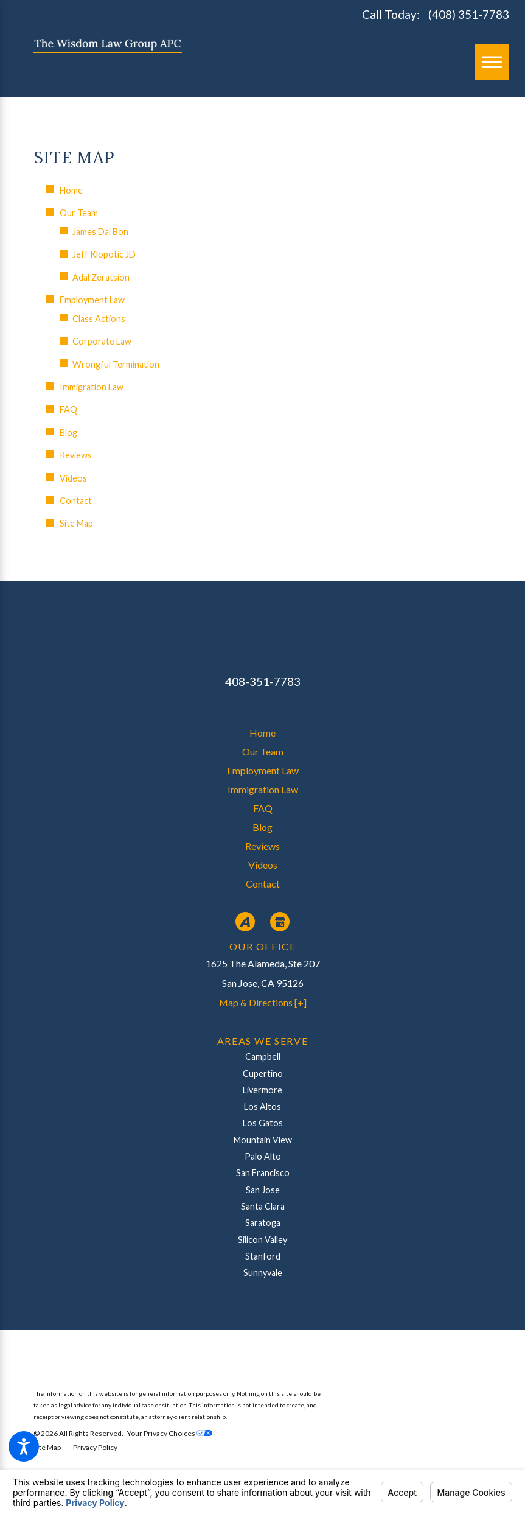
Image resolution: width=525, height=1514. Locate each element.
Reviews (76, 455)
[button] (24, 1446)
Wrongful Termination (115, 364)
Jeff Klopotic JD (104, 254)
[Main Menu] (492, 62)
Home (71, 190)
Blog (68, 432)
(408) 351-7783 (468, 14)
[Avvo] (245, 921)
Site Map (76, 523)
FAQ (68, 409)
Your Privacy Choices (169, 1433)
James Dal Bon (100, 231)
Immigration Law (91, 387)
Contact (76, 501)
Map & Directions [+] (263, 1002)
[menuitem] (262, 733)
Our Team (79, 213)
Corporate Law (101, 341)
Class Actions (98, 319)
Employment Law (92, 300)
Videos (73, 478)
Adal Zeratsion (101, 277)
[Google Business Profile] (280, 921)
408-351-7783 (263, 682)
